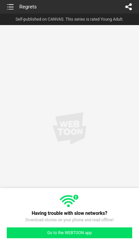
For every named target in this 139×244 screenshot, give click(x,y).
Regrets (28, 7)
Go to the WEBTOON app (69, 232)
